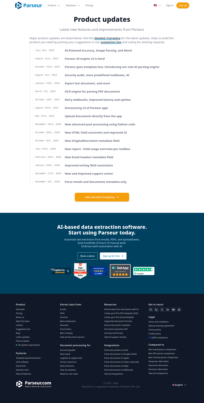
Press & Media (22, 341)
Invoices (64, 317)
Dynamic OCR (22, 369)
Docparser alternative (158, 361)
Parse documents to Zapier (116, 358)
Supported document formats (118, 321)
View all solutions (68, 369)
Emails (63, 309)
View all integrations (113, 373)
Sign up (183, 5)
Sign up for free (113, 256)
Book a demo (87, 256)
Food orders (65, 329)
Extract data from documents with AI (121, 309)
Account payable (67, 350)
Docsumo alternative (158, 369)
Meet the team (22, 321)
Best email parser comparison (162, 349)
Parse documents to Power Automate (121, 362)
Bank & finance (67, 366)
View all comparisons (158, 373)
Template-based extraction (28, 358)
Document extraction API (116, 329)
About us (20, 317)
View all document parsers (72, 337)
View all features (23, 373)
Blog (18, 333)
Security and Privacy (113, 333)
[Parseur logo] (28, 5)
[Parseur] (34, 384)
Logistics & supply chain (71, 358)
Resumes (64, 325)
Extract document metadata (117, 325)
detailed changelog (107, 38)
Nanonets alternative (158, 365)
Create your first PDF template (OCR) (121, 313)
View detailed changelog (102, 197)
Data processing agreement (161, 325)
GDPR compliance (158, 337)
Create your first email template (119, 317)
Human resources (68, 362)
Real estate (65, 354)
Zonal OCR (21, 366)
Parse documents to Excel (116, 350)
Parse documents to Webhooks (118, 369)
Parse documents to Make (116, 366)
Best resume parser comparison (163, 357)
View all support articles (115, 337)
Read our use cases (69, 373)
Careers (19, 325)
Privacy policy (154, 329)
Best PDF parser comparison (161, 353)
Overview (20, 309)
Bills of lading (66, 333)
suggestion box (111, 42)
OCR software (22, 362)
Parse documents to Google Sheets (120, 354)
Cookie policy (154, 333)
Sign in (170, 5)
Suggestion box (23, 329)
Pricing (89, 5)
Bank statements (68, 321)
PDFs (62, 313)
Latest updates (23, 337)
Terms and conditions (158, 321)
